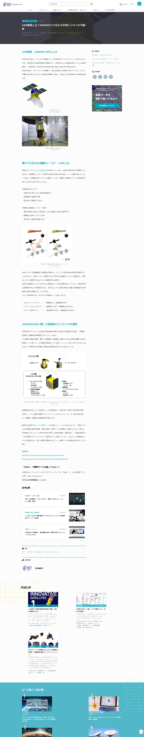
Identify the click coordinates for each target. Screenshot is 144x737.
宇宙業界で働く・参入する (77, 10)
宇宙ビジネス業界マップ (41, 425)
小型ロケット (95, 632)
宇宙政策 (89, 707)
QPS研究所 (75, 621)
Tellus (95, 10)
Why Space (65, 704)
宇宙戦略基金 (78, 707)
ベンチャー (47, 624)
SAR (81, 621)
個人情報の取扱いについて (66, 726)
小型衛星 (46, 552)
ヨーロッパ (76, 623)
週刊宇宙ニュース (32, 704)
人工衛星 (29, 552)
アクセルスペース (38, 624)
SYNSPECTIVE (60, 623)
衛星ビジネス (69, 627)
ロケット (68, 707)
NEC (23, 552)
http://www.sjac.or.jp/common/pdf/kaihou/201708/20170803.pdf (45, 459)
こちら (40, 480)
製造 (56, 552)
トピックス (42, 10)
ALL (30, 10)
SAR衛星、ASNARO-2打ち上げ (102, 55)
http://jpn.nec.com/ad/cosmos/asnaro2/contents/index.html (43, 455)
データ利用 (69, 623)
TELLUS (44, 704)
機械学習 (32, 707)
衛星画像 (105, 704)
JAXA (26, 624)
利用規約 (55, 726)
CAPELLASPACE (61, 621)
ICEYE (69, 621)
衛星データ (57, 10)
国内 (98, 630)
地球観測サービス (67, 625)
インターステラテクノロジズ (105, 707)
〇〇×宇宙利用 (109, 10)
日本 (52, 552)
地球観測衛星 (38, 552)
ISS (39, 707)
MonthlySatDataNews (80, 704)
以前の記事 (44, 170)
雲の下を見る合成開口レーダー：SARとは (105, 59)
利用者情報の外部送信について (82, 726)
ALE (23, 624)
